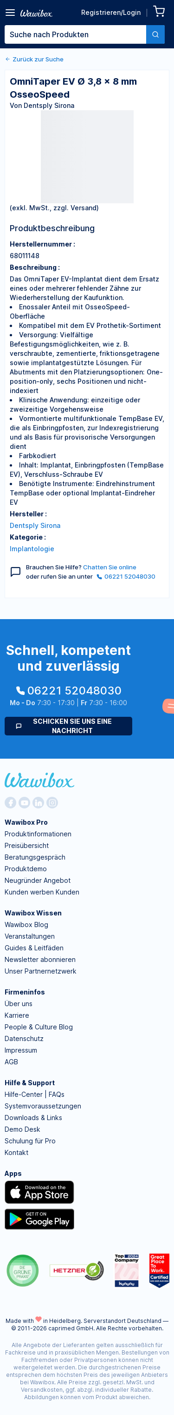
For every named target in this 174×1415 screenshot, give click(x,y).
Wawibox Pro (26, 822)
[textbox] (75, 34)
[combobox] (85, 34)
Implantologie (32, 549)
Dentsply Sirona (35, 525)
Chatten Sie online (109, 567)
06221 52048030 (126, 576)
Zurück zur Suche (34, 59)
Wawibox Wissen (33, 913)
